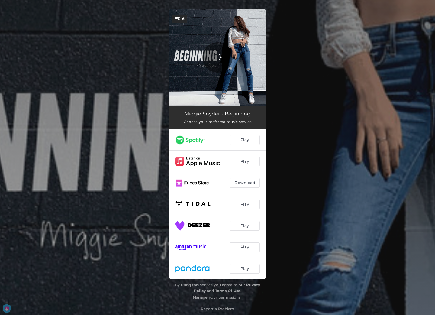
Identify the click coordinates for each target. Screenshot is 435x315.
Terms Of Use (227, 290)
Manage (200, 297)
